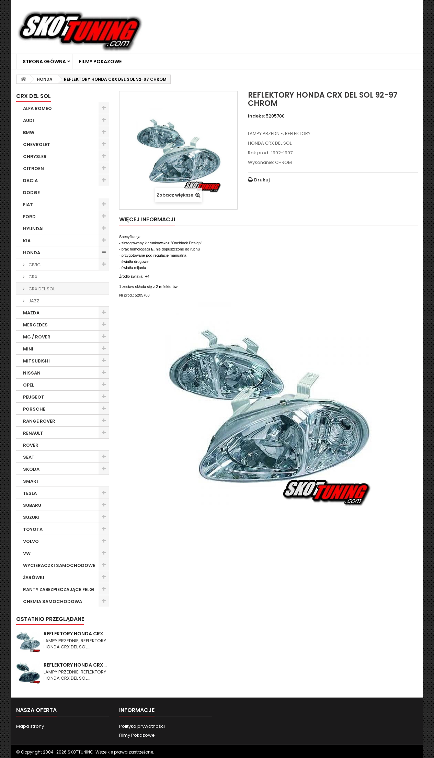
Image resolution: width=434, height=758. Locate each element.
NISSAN (32, 373)
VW (27, 553)
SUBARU (32, 505)
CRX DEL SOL (41, 289)
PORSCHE (34, 409)
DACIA (30, 180)
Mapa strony (30, 726)
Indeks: (256, 116)
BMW (28, 132)
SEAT (29, 457)
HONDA (31, 252)
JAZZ (33, 301)
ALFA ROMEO (37, 108)
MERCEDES (35, 325)
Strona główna (44, 61)
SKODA (31, 469)
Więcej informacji (147, 219)
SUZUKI (31, 517)
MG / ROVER (36, 337)
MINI (28, 349)
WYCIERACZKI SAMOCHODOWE (59, 565)
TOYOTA (33, 529)
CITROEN (33, 168)
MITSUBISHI (36, 361)
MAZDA (31, 313)
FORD (29, 216)
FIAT (28, 204)
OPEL (28, 385)
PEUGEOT (33, 397)
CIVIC (34, 264)
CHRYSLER (35, 156)
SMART (31, 481)
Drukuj (262, 180)
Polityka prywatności (142, 726)
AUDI (28, 120)
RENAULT (33, 433)
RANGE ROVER (39, 421)
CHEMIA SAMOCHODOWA (52, 601)
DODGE (31, 192)
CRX (32, 277)
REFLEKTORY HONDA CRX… (75, 633)
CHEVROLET (36, 144)
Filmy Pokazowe (100, 61)
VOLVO (31, 541)
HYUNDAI (33, 228)
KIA (27, 240)
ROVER (30, 445)
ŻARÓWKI (33, 577)
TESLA (30, 493)
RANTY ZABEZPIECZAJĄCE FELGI (58, 589)
